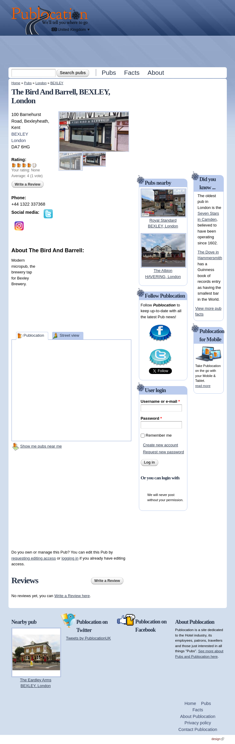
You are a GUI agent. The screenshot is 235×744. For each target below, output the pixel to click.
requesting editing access (34, 558)
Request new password (163, 452)
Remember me (159, 435)
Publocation (33, 335)
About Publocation (197, 716)
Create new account (160, 445)
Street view (69, 335)
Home (16, 83)
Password (151, 418)
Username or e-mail (160, 401)
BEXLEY (56, 83)
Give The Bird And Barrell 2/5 (19, 165)
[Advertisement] (118, 51)
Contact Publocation (197, 729)
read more (202, 386)
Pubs (109, 72)
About (156, 72)
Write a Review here (72, 596)
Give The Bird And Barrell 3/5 (24, 165)
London (41, 83)
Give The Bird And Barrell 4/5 (29, 165)
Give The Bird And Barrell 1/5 (14, 165)
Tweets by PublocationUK (88, 638)
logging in (70, 558)
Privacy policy (197, 722)
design (218, 739)
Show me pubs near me (41, 446)
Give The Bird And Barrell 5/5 (34, 165)
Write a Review (27, 184)
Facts (131, 72)
